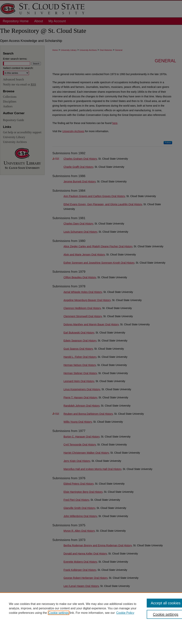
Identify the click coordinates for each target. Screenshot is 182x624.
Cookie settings (58, 612)
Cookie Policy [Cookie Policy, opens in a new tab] (125, 612)
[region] (91, 608)
